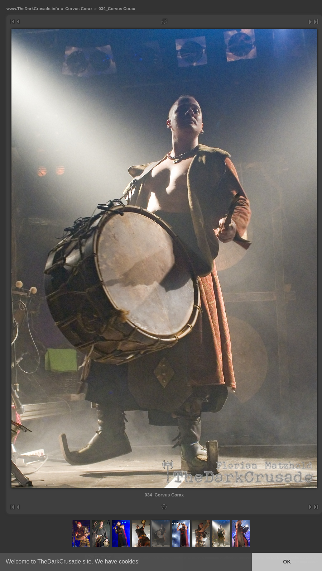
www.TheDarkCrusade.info (32, 8)
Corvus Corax (78, 8)
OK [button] (287, 562)
